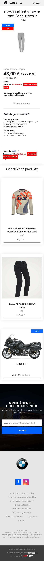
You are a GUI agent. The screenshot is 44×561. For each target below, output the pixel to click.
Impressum (32, 516)
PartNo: (6, 81)
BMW (14, 151)
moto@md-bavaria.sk (13, 127)
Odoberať (22, 430)
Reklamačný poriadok (22, 512)
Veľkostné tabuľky (22, 504)
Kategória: (7, 151)
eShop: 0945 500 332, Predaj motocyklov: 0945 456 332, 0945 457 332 (22, 123)
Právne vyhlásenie (14, 516)
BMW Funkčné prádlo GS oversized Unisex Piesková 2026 (22, 233)
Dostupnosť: (7, 84)
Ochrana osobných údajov (22, 501)
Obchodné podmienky (22, 508)
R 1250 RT (21, 365)
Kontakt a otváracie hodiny (22, 493)
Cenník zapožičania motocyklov (22, 497)
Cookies (22, 520)
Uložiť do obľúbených (23, 104)
